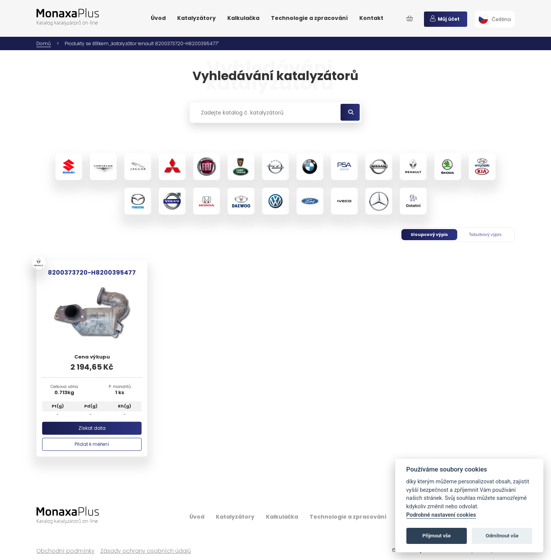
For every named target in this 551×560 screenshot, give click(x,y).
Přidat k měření (92, 444)
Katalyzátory (196, 18)
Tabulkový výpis (485, 234)
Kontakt (371, 18)
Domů (43, 43)
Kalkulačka (243, 18)
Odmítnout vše (502, 536)
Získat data (92, 428)
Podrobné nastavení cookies (441, 515)
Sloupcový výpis (429, 234)
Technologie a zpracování (309, 18)
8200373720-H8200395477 (92, 272)
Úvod (158, 18)
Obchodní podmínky (65, 551)
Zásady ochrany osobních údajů (145, 551)
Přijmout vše (436, 536)
